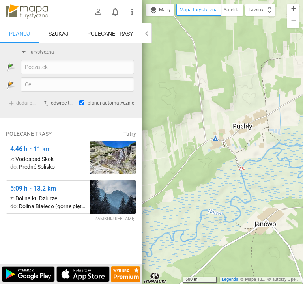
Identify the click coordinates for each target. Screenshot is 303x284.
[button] (293, 10)
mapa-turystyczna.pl (27, 11)
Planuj (19, 33)
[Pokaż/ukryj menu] (132, 12)
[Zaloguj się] (98, 12)
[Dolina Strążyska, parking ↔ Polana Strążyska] (113, 197)
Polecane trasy (110, 33)
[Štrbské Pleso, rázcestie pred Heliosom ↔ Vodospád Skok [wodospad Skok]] (113, 157)
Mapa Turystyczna (263, 279)
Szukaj (59, 33)
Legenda (230, 279)
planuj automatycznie (111, 103)
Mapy (160, 10)
